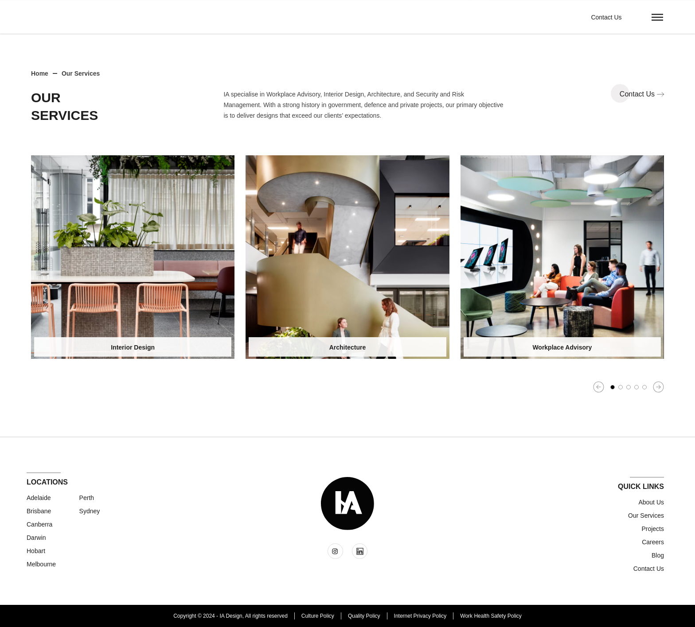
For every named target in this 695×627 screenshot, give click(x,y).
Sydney (89, 511)
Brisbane (39, 511)
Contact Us (606, 17)
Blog (658, 555)
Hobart (36, 550)
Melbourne (41, 564)
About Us (651, 502)
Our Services (646, 515)
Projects (652, 528)
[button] (657, 17)
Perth (86, 497)
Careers (653, 542)
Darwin (36, 537)
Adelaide (39, 497)
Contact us (648, 568)
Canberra (39, 524)
